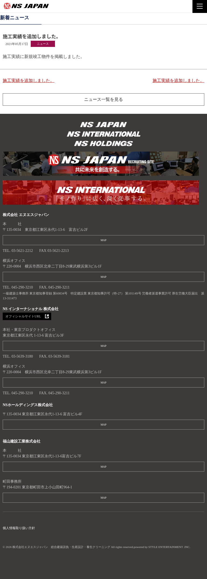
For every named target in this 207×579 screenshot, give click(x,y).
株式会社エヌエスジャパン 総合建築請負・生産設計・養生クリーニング (103, 125)
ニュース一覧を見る (103, 99)
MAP (103, 240)
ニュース (43, 43)
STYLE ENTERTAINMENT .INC (169, 547)
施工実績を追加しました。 (28, 80)
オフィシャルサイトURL (23, 316)
